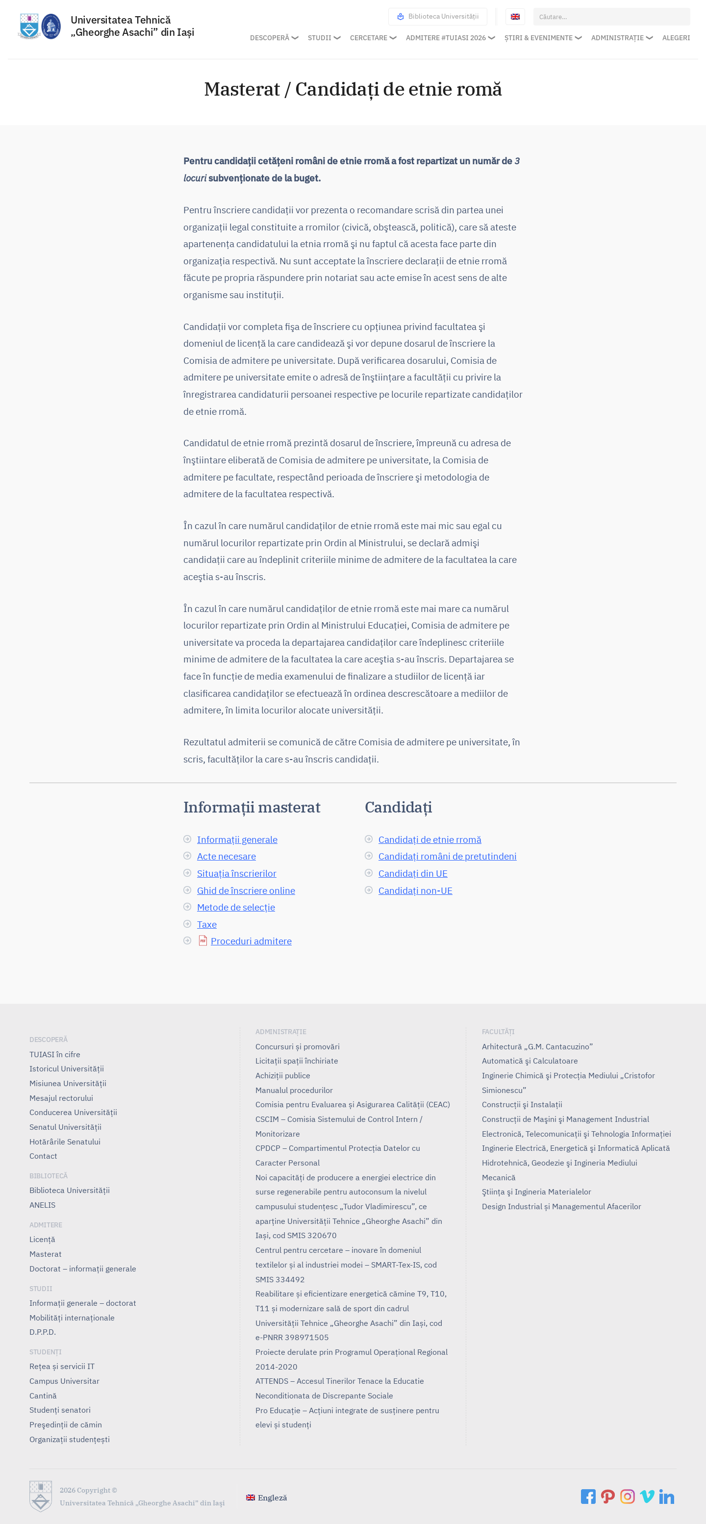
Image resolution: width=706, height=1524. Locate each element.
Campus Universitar (64, 1381)
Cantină (43, 1395)
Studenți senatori (60, 1410)
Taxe (207, 924)
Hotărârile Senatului (65, 1141)
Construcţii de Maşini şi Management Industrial (565, 1119)
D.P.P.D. (42, 1332)
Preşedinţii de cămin (65, 1424)
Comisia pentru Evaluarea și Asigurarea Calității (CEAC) (352, 1104)
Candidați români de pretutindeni (447, 856)
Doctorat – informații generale (82, 1268)
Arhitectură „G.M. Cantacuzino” (537, 1046)
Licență (42, 1239)
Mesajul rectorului (61, 1098)
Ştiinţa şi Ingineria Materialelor (536, 1191)
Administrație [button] (617, 37)
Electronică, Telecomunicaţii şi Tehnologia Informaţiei (576, 1134)
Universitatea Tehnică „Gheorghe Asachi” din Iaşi (133, 26)
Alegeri (676, 37)
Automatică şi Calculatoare (530, 1061)
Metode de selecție (236, 907)
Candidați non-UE (415, 890)
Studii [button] (319, 37)
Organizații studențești (69, 1439)
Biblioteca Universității (438, 17)
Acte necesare (226, 856)
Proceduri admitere (251, 941)
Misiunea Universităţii (67, 1083)
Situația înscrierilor (237, 873)
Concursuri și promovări (297, 1046)
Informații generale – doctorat (82, 1303)
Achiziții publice (282, 1075)
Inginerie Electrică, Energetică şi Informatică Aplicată (576, 1148)
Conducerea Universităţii (73, 1112)
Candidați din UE (413, 873)
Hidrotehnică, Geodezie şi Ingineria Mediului (559, 1163)
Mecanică (499, 1177)
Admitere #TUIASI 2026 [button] (446, 37)
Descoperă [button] (269, 37)
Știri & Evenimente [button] (538, 37)
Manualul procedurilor (294, 1090)
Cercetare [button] (368, 37)
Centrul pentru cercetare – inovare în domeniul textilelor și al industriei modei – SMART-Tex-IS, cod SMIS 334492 (346, 1264)
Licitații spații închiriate (296, 1061)
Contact (43, 1156)
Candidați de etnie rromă (429, 839)
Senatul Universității (65, 1127)
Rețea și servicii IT (62, 1366)
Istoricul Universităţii (66, 1068)
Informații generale (237, 839)
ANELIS (42, 1205)
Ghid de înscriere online (246, 890)
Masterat (45, 1254)
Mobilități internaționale (72, 1317)
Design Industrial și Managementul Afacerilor (561, 1206)
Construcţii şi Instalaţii (522, 1104)
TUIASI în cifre (54, 1054)
